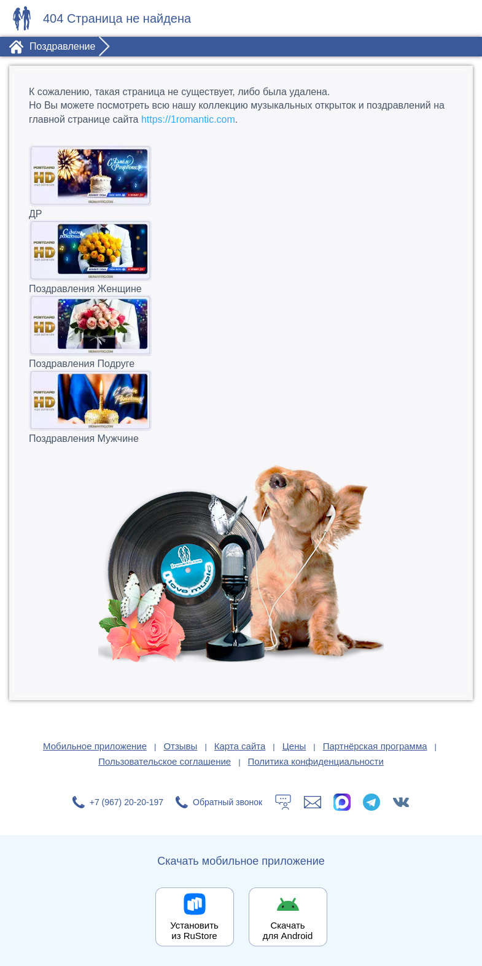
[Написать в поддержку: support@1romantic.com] (312, 802)
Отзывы (180, 746)
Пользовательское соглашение (164, 761)
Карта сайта (240, 746)
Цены (294, 746)
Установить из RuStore (194, 930)
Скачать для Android (288, 930)
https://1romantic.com (188, 119)
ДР (241, 182)
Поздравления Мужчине (241, 406)
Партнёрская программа (375, 746)
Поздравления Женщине (241, 257)
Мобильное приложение (95, 746)
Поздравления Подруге (241, 332)
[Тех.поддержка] (283, 802)
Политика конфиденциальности (316, 761)
